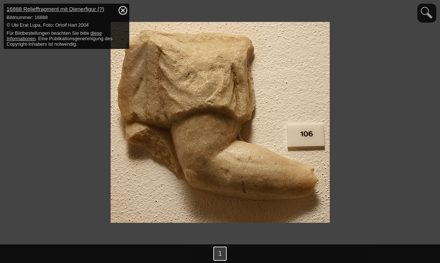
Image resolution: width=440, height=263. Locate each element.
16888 (55, 9)
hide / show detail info (122, 10)
